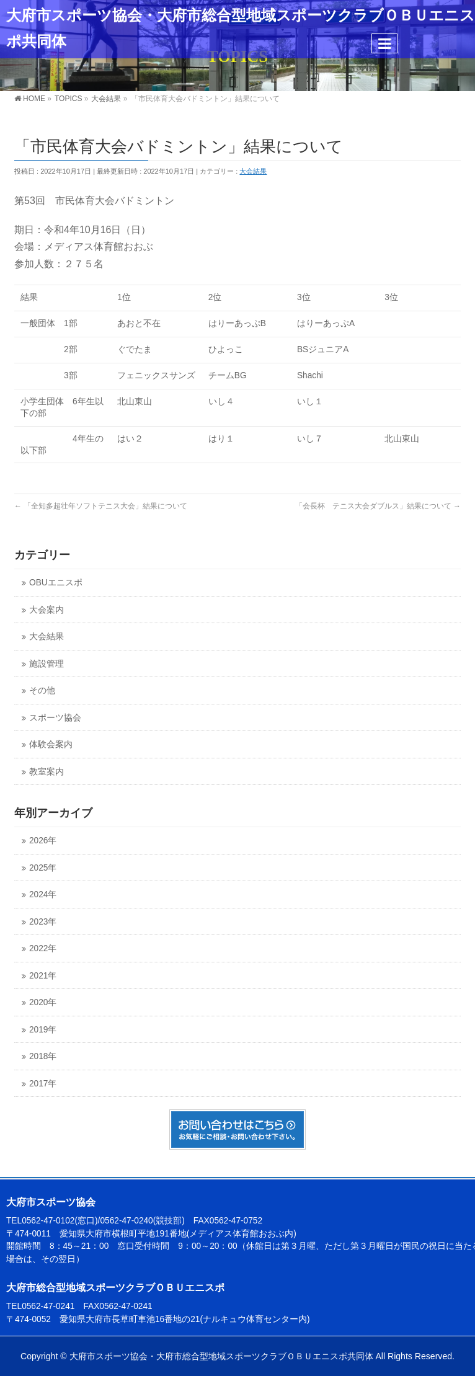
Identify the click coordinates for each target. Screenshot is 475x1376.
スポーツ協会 (55, 717)
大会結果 (253, 171)
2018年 (42, 1056)
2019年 (42, 1029)
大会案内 (46, 610)
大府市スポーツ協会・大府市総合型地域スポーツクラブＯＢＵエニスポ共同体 (221, 1356)
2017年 (42, 1083)
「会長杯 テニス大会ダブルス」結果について (378, 506)
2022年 (42, 948)
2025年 (42, 867)
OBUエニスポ (55, 582)
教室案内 (46, 771)
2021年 (42, 975)
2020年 (42, 1002)
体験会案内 (51, 744)
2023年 (42, 921)
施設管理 (46, 663)
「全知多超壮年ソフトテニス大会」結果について (100, 506)
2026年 (42, 840)
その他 (42, 690)
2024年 (42, 894)
